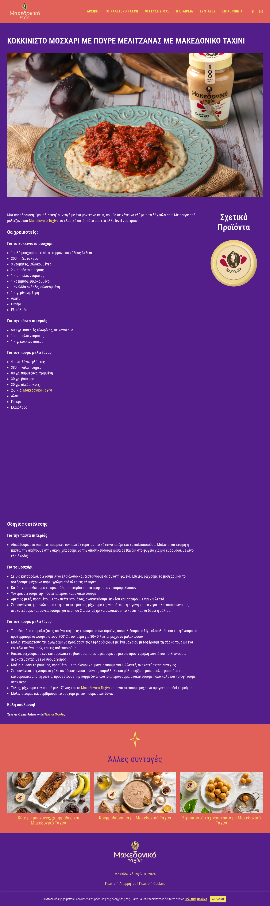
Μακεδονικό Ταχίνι (43, 220)
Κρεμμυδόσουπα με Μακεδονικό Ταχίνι (135, 817)
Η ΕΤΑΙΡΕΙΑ (184, 11)
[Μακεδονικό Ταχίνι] (23, 11)
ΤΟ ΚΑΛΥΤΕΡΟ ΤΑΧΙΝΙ (121, 11)
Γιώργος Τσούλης (55, 714)
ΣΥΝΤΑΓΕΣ (207, 11)
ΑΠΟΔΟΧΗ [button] (218, 899)
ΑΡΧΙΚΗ (93, 11)
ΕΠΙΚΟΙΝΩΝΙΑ (232, 11)
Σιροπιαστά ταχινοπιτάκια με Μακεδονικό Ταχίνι (221, 820)
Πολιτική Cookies (152, 883)
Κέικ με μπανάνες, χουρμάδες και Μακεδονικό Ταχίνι (49, 820)
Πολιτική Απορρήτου (120, 883)
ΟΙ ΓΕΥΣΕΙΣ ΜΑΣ (157, 11)
